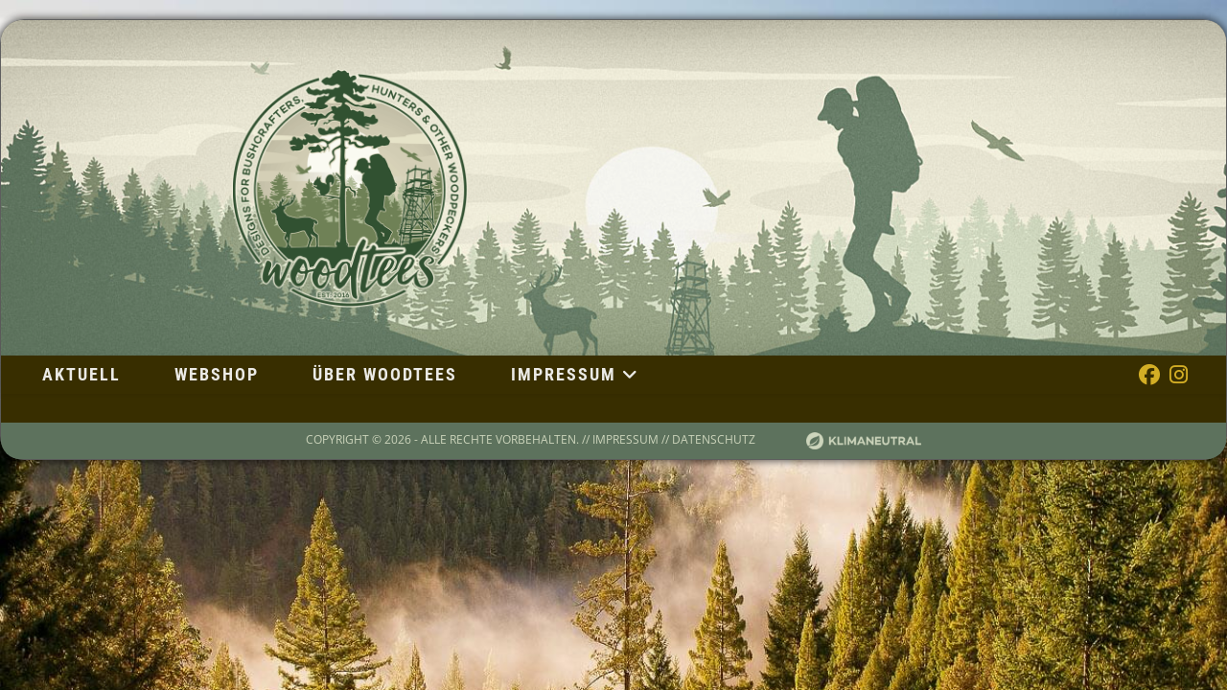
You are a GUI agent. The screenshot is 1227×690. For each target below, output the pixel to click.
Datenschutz (713, 439)
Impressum (625, 439)
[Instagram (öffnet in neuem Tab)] (1178, 373)
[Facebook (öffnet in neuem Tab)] (1149, 373)
